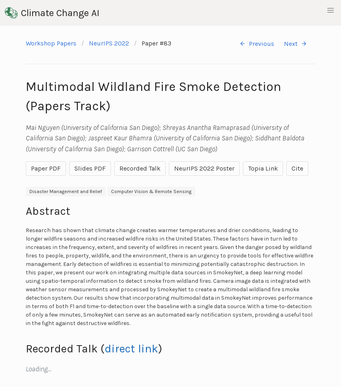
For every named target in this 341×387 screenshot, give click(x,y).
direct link (131, 348)
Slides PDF (90, 168)
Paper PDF (46, 168)
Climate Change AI (52, 13)
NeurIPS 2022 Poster (204, 168)
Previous (256, 44)
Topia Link (263, 168)
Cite (297, 168)
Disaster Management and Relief (65, 191)
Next (295, 44)
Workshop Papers (51, 43)
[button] (330, 10)
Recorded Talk (139, 168)
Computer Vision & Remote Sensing (151, 191)
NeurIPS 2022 (109, 43)
